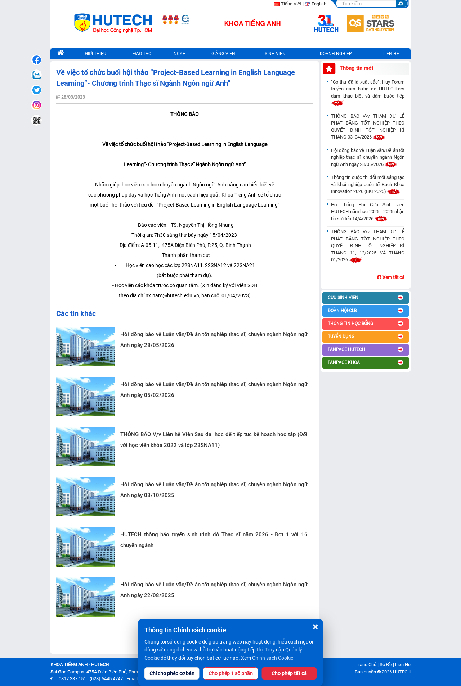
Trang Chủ (365, 664)
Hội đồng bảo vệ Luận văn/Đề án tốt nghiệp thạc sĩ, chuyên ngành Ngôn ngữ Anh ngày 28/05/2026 (214, 339)
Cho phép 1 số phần (231, 673)
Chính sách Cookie (272, 658)
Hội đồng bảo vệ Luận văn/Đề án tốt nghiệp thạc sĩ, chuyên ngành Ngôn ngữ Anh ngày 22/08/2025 (214, 590)
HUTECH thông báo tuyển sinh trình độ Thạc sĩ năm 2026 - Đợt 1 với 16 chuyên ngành (214, 540)
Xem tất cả (390, 277)
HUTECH (402, 671)
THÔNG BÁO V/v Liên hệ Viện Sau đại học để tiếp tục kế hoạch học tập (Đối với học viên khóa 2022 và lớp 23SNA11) (214, 439)
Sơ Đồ (386, 664)
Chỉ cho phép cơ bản (171, 673)
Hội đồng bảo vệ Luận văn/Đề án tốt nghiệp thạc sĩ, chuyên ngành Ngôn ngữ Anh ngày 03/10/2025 (214, 489)
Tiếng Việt (291, 3)
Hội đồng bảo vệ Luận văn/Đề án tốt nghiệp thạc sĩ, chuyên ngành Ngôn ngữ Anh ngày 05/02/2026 (214, 389)
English (319, 3)
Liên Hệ (403, 664)
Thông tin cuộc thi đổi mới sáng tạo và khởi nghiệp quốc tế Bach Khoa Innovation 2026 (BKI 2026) (367, 184)
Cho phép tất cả (289, 673)
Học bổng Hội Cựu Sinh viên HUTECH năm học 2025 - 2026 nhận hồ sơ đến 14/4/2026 (367, 211)
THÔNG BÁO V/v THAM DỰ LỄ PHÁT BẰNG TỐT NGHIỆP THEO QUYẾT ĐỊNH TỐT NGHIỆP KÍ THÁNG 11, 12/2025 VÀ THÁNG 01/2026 (367, 245)
